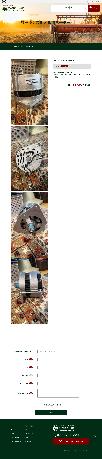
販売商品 (18, 46)
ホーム (13, 46)
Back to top (95, 439)
